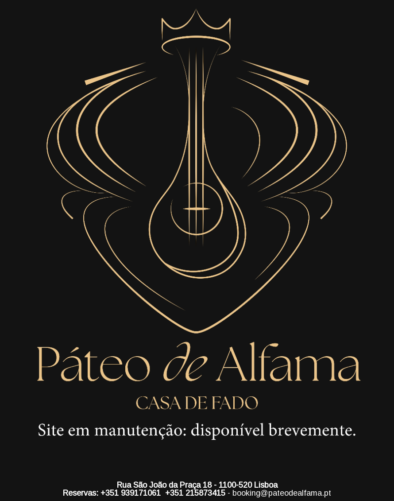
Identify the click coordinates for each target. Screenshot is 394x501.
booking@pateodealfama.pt (281, 493)
